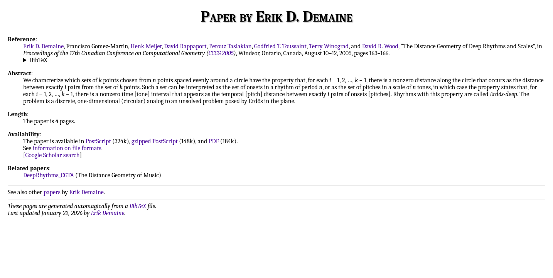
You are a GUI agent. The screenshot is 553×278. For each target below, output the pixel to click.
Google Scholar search (52, 155)
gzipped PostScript (155, 141)
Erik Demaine (86, 192)
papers (52, 192)
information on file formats (67, 148)
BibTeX (38, 60)
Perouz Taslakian (230, 46)
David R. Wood (380, 46)
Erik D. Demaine (43, 46)
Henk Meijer (146, 46)
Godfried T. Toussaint (280, 46)
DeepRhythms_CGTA (48, 175)
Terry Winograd (329, 46)
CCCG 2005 (221, 53)
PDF (214, 141)
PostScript (98, 141)
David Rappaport (185, 46)
